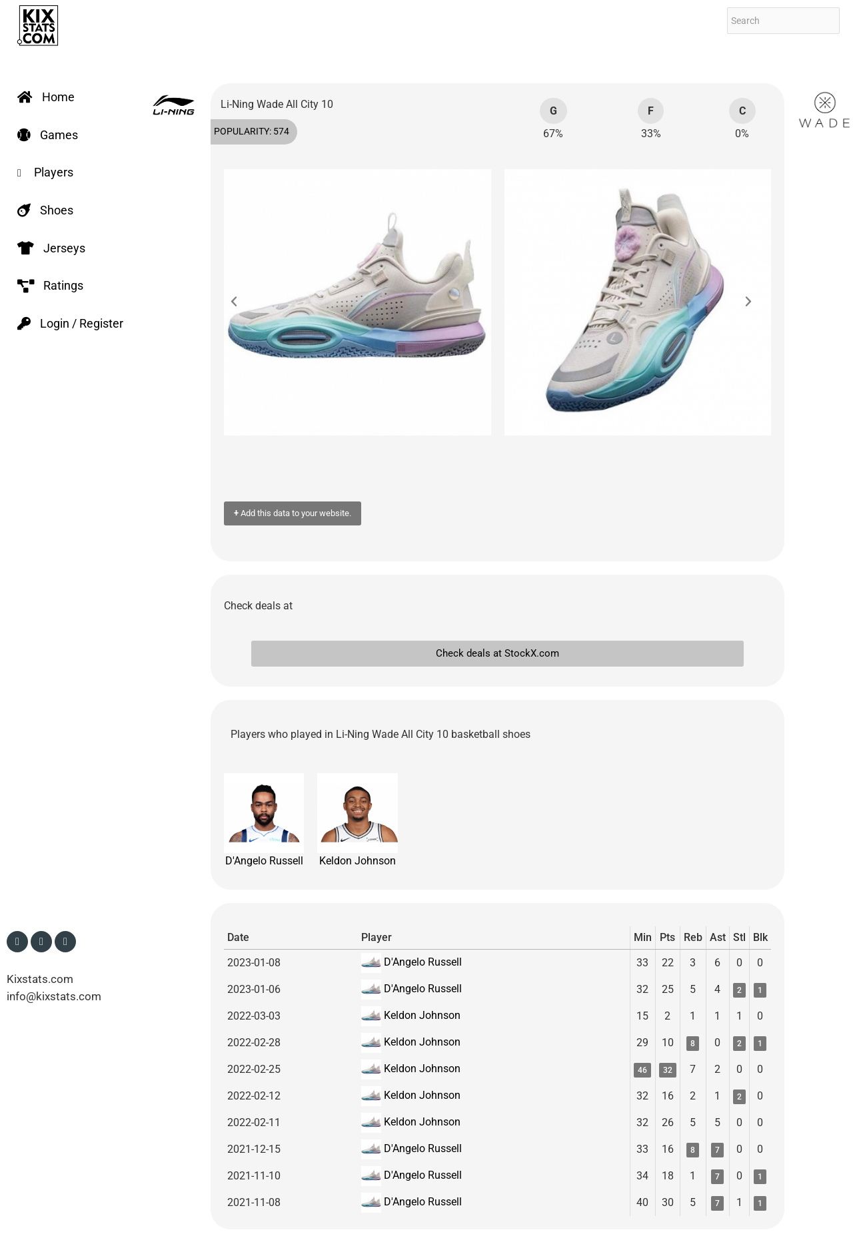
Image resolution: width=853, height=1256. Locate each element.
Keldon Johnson (357, 820)
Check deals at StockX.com (497, 653)
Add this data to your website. (292, 513)
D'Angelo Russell (264, 820)
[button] (240, 302)
